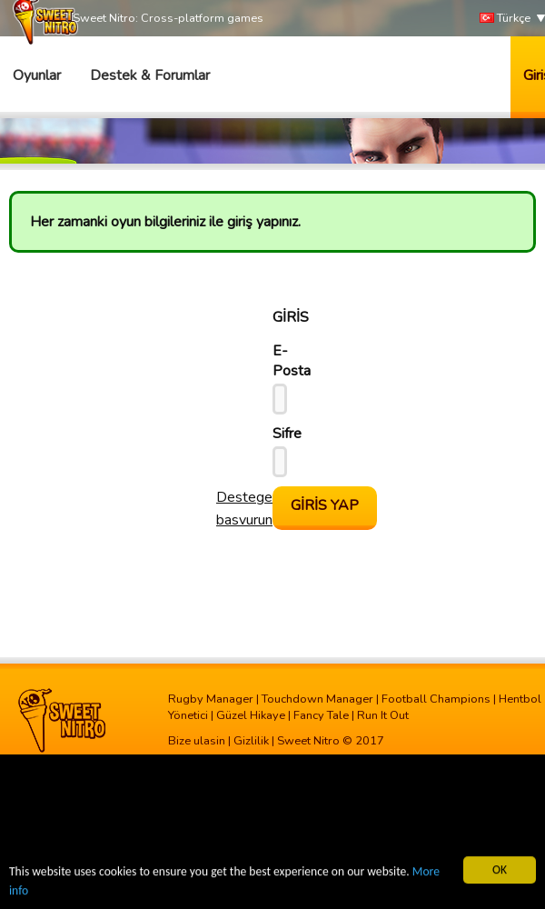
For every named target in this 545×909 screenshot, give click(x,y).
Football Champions (436, 699)
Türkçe (505, 18)
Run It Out (383, 715)
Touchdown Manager (317, 699)
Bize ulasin (196, 741)
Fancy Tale (321, 715)
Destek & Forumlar (150, 75)
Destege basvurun (244, 508)
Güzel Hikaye (250, 715)
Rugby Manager (210, 699)
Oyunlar (37, 75)
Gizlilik (251, 741)
